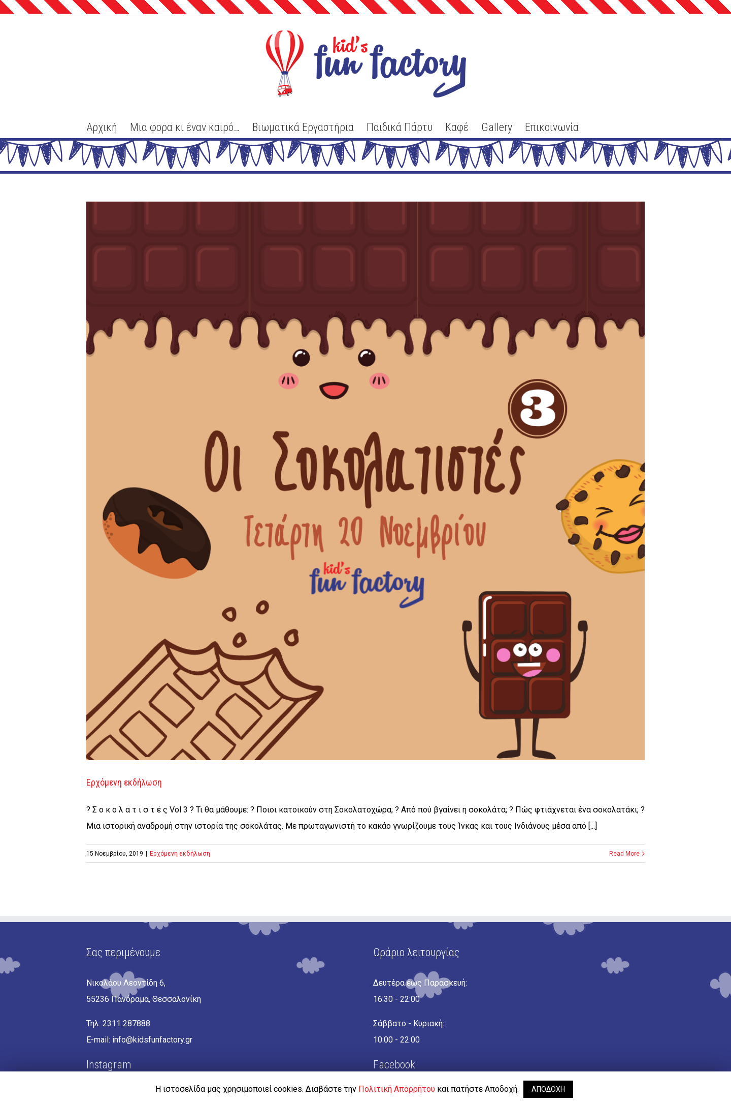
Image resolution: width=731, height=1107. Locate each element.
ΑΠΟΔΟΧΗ (548, 1089)
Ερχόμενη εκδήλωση (124, 782)
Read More (624, 853)
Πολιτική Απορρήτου (396, 1089)
